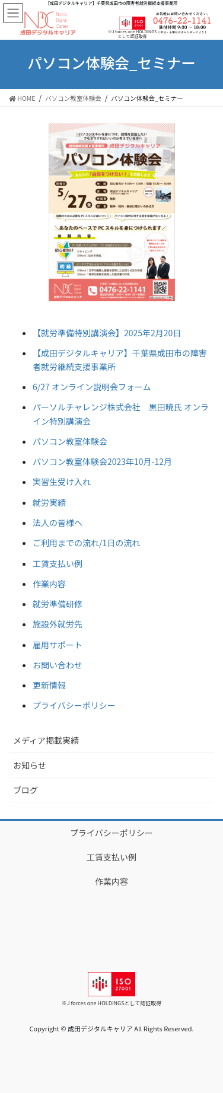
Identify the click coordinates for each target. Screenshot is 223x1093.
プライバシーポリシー (74, 705)
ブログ (25, 790)
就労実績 (49, 502)
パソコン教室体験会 (70, 441)
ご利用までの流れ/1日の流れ (86, 543)
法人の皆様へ (57, 522)
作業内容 (49, 583)
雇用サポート (57, 645)
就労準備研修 (57, 604)
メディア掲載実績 (46, 740)
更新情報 (49, 685)
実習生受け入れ (62, 481)
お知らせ (29, 765)
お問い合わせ (57, 665)
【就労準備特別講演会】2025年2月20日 (107, 333)
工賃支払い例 (57, 563)
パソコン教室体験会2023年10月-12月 (102, 461)
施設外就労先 (57, 624)
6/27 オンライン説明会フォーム (92, 387)
